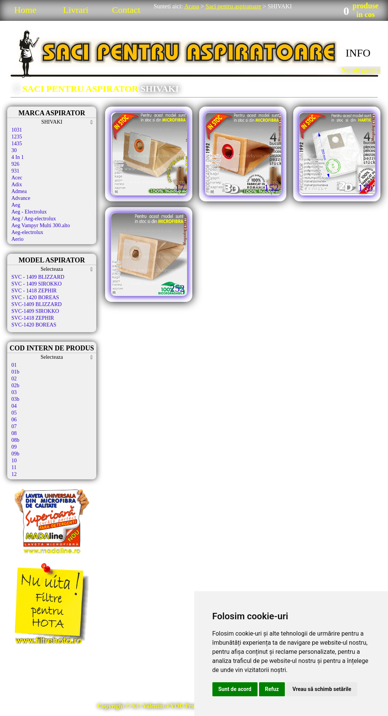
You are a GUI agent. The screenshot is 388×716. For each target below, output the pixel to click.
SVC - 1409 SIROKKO (36, 284)
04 (14, 406)
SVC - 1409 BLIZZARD (37, 277)
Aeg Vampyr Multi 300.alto (40, 225)
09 (14, 447)
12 (14, 474)
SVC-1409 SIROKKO (35, 311)
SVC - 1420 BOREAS (35, 297)
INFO (358, 53)
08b (15, 440)
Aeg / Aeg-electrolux (33, 218)
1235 (16, 137)
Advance (20, 198)
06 (14, 419)
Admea (19, 191)
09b (15, 454)
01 (14, 365)
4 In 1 (17, 157)
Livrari (75, 10)
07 (14, 426)
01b (15, 372)
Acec (16, 178)
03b (15, 399)
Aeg (15, 205)
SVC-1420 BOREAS (34, 325)
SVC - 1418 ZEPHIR (34, 291)
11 (13, 467)
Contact (126, 10)
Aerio (17, 239)
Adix (16, 184)
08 (14, 433)
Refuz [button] (272, 689)
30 (14, 150)
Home (25, 10)
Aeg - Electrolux (29, 212)
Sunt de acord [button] (234, 689)
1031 (16, 130)
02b (15, 385)
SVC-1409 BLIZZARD (36, 304)
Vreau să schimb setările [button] (321, 689)
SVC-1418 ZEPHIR (32, 318)
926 (15, 164)
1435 (16, 143)
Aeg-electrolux (27, 232)
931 (15, 171)
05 (14, 413)
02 (14, 379)
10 (14, 460)
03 (14, 392)
